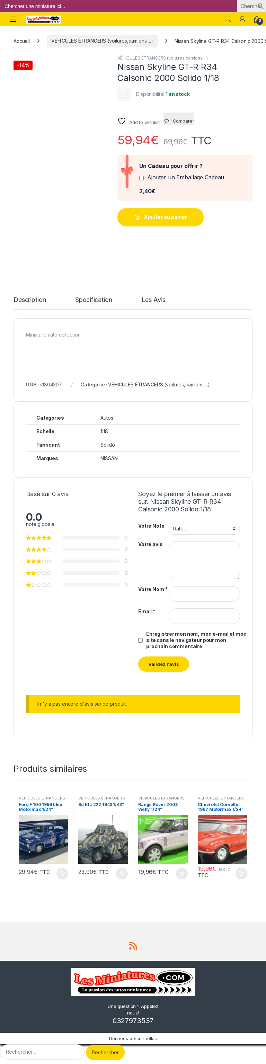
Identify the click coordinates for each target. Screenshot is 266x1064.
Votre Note (151, 526)
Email (146, 611)
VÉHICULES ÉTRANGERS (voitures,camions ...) (102, 41)
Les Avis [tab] (154, 300)
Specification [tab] (93, 300)
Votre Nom (152, 589)
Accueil (22, 41)
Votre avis (150, 544)
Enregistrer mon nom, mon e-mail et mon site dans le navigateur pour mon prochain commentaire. (196, 640)
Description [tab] (30, 300)
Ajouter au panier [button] (62, 873)
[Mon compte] (242, 19)
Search (228, 19)
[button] (260, 6)
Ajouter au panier (165, 217)
